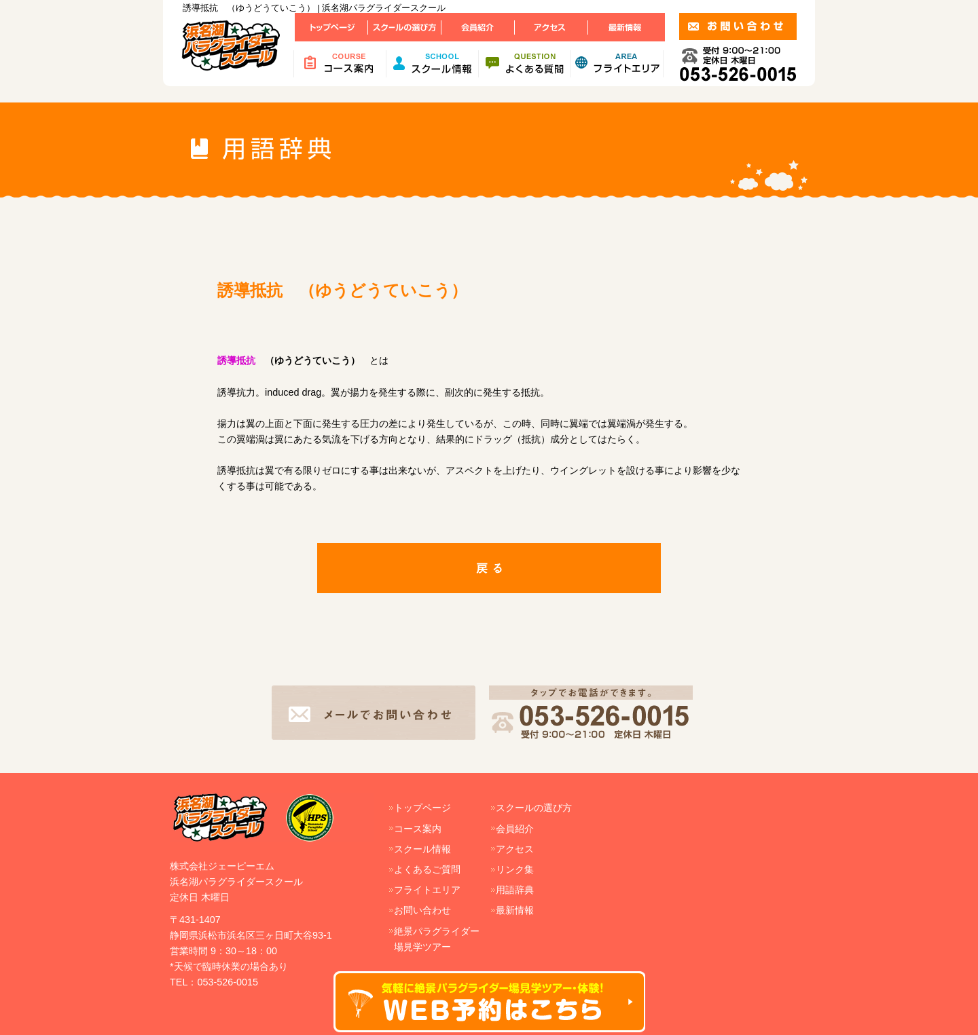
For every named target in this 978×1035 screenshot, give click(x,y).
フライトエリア (427, 889)
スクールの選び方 (534, 807)
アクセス (515, 849)
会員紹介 (515, 828)
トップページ (422, 807)
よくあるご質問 (427, 869)
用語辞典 (515, 889)
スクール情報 (422, 849)
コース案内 (417, 828)
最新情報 (515, 910)
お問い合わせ (422, 910)
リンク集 (515, 869)
